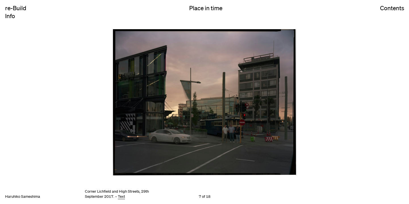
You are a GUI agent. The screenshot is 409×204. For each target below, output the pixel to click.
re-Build (15, 8)
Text (121, 196)
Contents (392, 13)
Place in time (205, 8)
